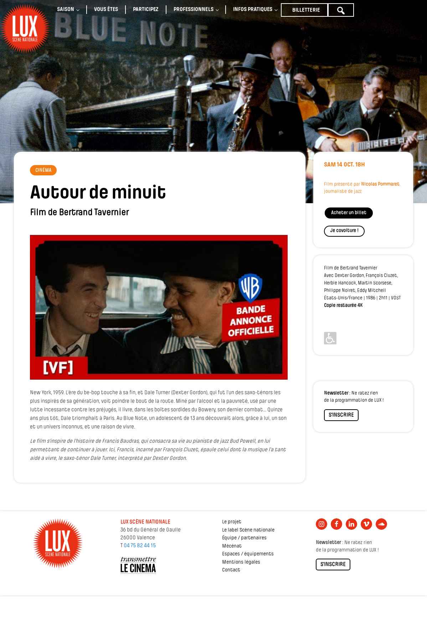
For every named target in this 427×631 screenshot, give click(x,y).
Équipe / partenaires (244, 538)
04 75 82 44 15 (140, 546)
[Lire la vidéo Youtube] (159, 307)
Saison (65, 9)
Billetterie (306, 10)
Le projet (231, 522)
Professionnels (194, 9)
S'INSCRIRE (341, 415)
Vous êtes (106, 9)
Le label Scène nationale (248, 530)
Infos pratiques (252, 9)
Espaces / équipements (248, 554)
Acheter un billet (348, 213)
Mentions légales (241, 562)
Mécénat (232, 546)
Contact (231, 570)
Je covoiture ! (344, 231)
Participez (146, 9)
